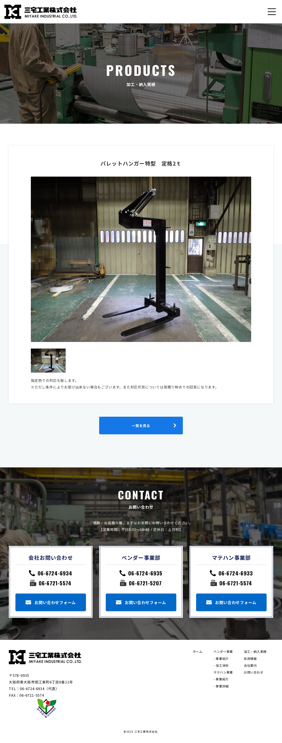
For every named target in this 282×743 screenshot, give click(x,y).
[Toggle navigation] (272, 11)
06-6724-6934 (55, 573)
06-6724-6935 (145, 573)
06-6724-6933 (236, 573)
